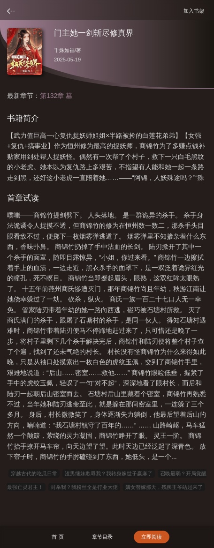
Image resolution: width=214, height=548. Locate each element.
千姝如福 (64, 50)
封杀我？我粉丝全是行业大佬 (84, 487)
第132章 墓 (56, 95)
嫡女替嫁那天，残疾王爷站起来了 (164, 487)
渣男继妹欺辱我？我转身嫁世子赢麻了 (109, 473)
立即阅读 (151, 537)
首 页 (57, 537)
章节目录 (102, 537)
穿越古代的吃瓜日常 (34, 473)
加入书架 (195, 10)
